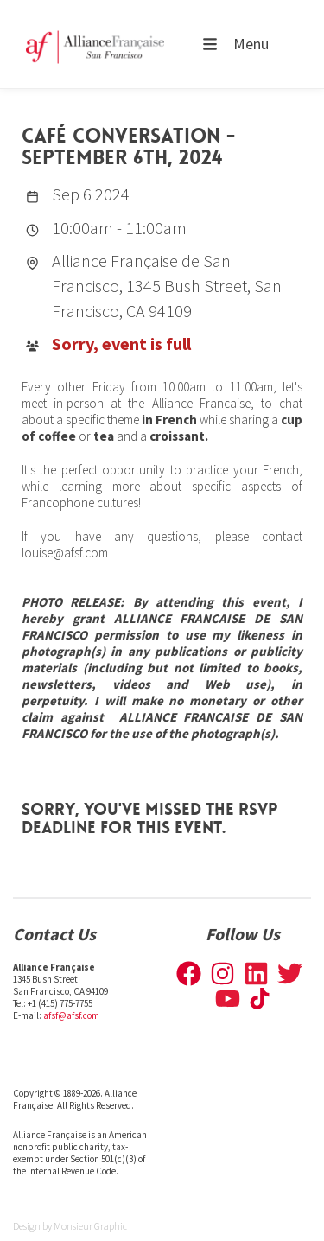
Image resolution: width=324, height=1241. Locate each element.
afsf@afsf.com (71, 1015)
